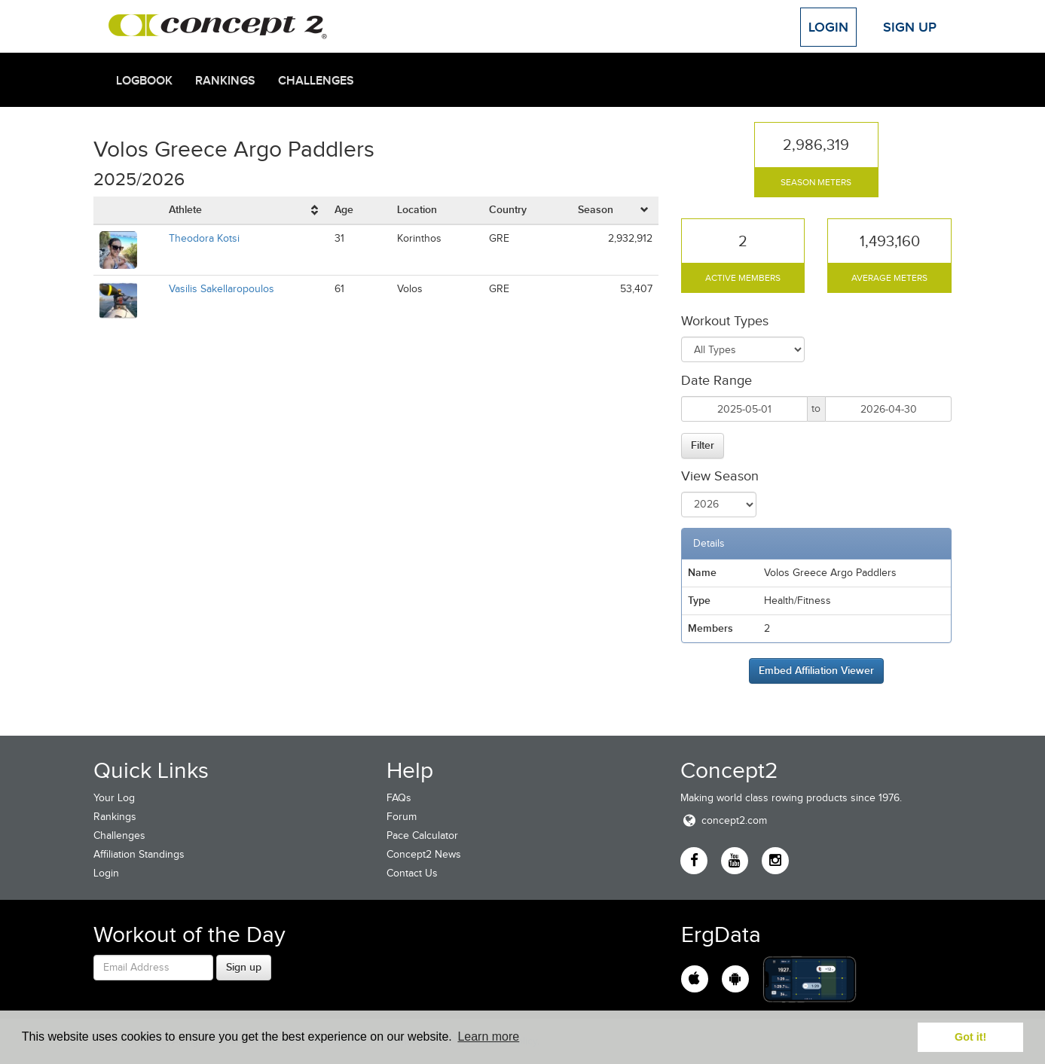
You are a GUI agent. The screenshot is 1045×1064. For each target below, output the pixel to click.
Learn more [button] (488, 1036)
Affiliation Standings (139, 854)
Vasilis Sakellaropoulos (221, 288)
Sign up (243, 967)
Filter (702, 445)
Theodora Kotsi (204, 238)
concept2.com (723, 820)
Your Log (114, 797)
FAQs (399, 797)
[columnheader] (245, 210)
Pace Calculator (422, 835)
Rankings (225, 80)
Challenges (316, 80)
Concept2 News (424, 854)
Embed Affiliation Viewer (816, 670)
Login (828, 27)
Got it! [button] (970, 1037)
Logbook (144, 80)
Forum (402, 816)
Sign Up (910, 27)
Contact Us (412, 873)
